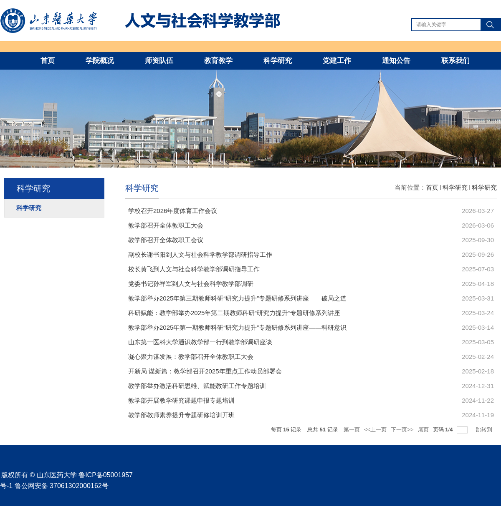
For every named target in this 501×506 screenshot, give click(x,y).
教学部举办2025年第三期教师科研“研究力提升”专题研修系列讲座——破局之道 (237, 298)
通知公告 (396, 61)
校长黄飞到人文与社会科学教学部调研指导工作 (194, 269)
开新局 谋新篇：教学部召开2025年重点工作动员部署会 (205, 371)
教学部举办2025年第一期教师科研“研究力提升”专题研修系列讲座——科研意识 (237, 327)
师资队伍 (159, 61)
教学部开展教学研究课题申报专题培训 (181, 400)
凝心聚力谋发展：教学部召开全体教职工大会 (190, 356)
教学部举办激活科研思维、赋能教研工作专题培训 (197, 385)
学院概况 (100, 61)
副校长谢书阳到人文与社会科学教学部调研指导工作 (200, 254)
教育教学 (218, 61)
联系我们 (455, 61)
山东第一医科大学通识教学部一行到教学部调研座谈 (200, 342)
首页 (47, 61)
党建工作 (337, 61)
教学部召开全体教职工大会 (165, 225)
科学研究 (277, 61)
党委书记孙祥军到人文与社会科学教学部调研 (190, 283)
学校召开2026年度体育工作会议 (172, 210)
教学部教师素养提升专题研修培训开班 (181, 414)
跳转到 (485, 429)
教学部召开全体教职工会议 (165, 239)
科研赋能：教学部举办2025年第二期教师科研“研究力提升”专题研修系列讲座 (234, 312)
